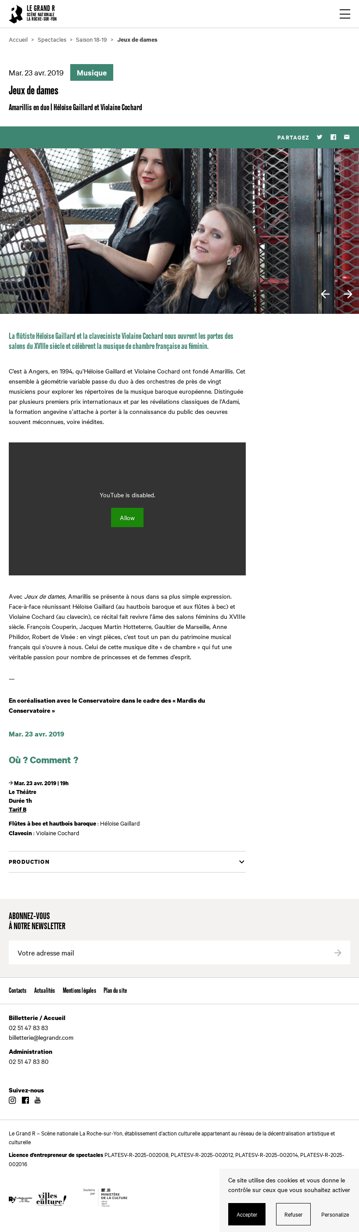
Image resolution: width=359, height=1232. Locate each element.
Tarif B (17, 809)
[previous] (325, 294)
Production (29, 862)
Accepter (247, 1214)
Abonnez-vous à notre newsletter (37, 921)
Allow (127, 517)
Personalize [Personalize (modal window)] (335, 1214)
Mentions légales (79, 991)
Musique (92, 72)
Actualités (44, 991)
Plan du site (115, 991)
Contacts (18, 991)
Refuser (293, 1214)
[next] (348, 294)
